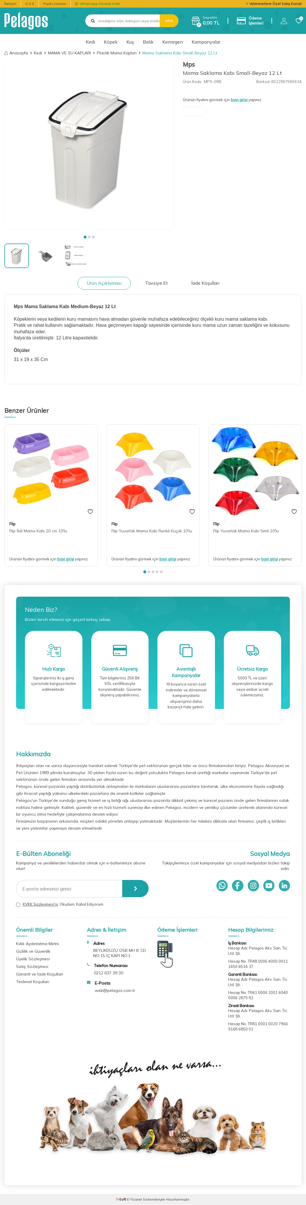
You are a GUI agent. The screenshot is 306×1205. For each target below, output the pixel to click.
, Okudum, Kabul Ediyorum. (60, 904)
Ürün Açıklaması (104, 283)
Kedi (90, 42)
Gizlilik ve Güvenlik (33, 951)
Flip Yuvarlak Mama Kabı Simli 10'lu (246, 531)
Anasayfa (16, 53)
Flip (12, 523)
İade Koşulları (205, 283)
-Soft (121, 1199)
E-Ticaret (134, 1199)
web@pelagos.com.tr (115, 990)
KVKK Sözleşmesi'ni (40, 904)
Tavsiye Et (156, 283)
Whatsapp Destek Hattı (97, 3)
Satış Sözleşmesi (32, 966)
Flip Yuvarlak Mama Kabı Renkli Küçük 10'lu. (152, 531)
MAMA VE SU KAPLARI (69, 53)
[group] (89, 145)
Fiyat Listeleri (54, 3)
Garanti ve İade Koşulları (39, 974)
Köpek (111, 42)
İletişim (10, 3)
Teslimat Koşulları (32, 981)
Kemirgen (172, 42)
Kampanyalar (206, 42)
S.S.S (29, 3)
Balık (148, 42)
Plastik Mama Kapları (117, 53)
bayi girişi (239, 99)
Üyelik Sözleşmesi (33, 958)
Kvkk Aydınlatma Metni (37, 943)
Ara (169, 20)
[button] (85, 237)
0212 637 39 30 (108, 973)
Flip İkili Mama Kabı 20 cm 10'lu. (38, 531)
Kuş (130, 42)
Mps (189, 64)
